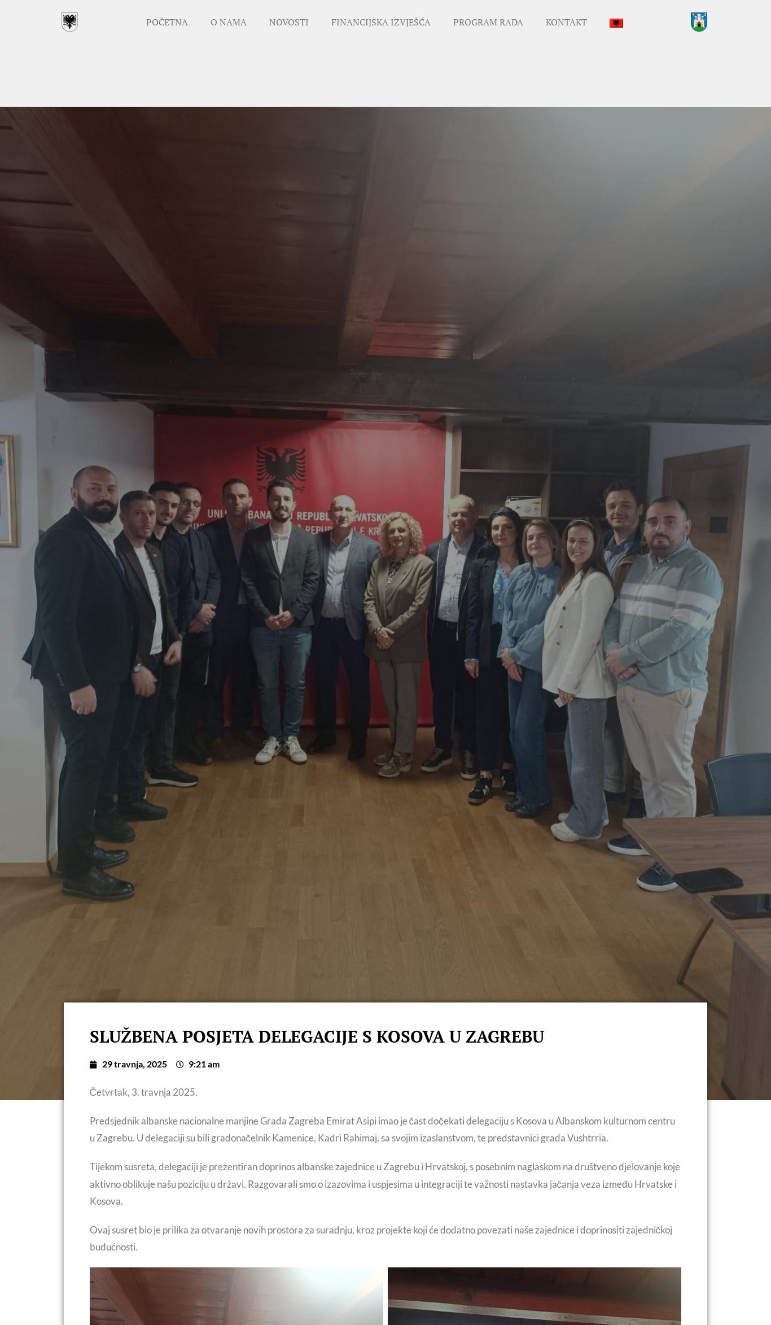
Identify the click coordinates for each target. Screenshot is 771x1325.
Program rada (488, 22)
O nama (229, 22)
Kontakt (566, 22)
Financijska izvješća (381, 22)
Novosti (289, 22)
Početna (167, 22)
